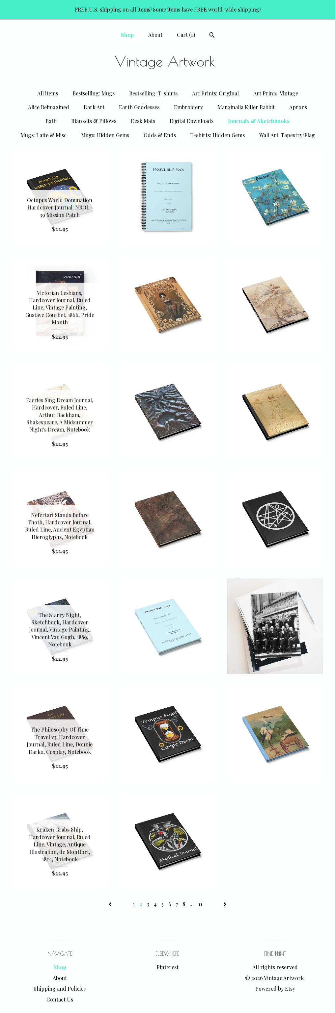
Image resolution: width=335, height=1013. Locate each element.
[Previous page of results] (110, 903)
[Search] (211, 35)
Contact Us (59, 999)
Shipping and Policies (60, 988)
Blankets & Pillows (93, 120)
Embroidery (188, 107)
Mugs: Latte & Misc (43, 135)
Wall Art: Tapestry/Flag (287, 135)
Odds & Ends (160, 135)
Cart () (186, 34)
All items (47, 93)
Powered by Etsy (275, 988)
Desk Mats (143, 120)
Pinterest (167, 967)
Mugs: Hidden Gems (105, 135)
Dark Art (94, 107)
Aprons (298, 107)
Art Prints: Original (215, 93)
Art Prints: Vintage (275, 93)
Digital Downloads (191, 120)
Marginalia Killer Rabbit (246, 107)
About (155, 34)
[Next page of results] (225, 903)
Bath (51, 120)
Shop (127, 34)
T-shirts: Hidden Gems (217, 135)
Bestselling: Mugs (93, 93)
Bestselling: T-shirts (153, 93)
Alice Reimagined (48, 107)
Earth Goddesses (139, 107)
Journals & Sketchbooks (259, 120)
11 (200, 903)
